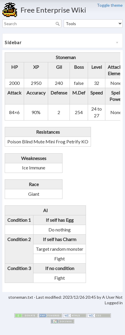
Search (58, 24)
